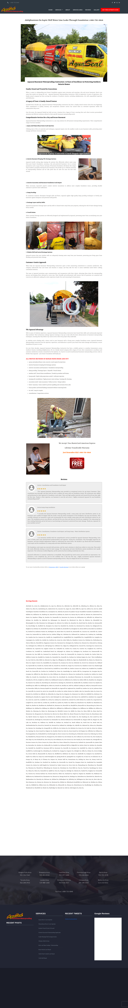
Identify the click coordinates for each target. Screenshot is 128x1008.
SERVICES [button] (58, 10)
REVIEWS (88, 10)
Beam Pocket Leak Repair (45, 949)
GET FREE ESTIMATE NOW (110, 10)
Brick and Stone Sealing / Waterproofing (48, 945)
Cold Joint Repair (43, 958)
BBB (57, 567)
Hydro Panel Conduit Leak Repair (47, 954)
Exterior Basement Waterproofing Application (50, 932)
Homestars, (52, 567)
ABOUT (67, 10)
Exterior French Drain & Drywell (46, 928)
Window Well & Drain (44, 941)
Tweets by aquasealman (71, 919)
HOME (50, 10)
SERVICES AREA (77, 10)
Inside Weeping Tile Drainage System (48, 936)
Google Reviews (64, 567)
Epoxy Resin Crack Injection (45, 919)
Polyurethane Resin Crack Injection (47, 924)
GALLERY (96, 10)
